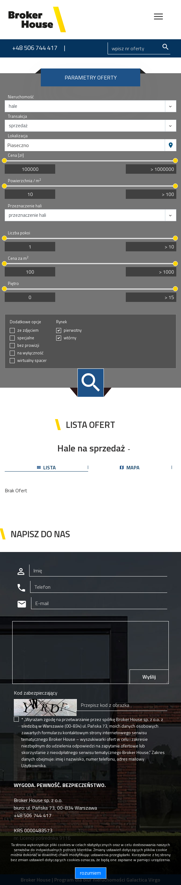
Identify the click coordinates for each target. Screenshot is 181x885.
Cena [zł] (16, 155)
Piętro (13, 284)
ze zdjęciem (28, 330)
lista (46, 467)
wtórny (70, 338)
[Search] (139, 48)
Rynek (61, 322)
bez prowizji (28, 345)
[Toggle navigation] (158, 17)
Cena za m (18, 258)
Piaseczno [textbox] (18, 145)
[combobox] (85, 145)
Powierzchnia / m (24, 181)
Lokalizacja (18, 136)
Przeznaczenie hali (25, 206)
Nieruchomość (21, 97)
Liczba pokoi (19, 233)
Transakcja (17, 116)
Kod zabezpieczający (35, 693)
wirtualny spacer (32, 360)
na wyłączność (30, 353)
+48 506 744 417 (34, 47)
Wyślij (149, 676)
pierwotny (73, 330)
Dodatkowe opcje (25, 322)
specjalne (25, 338)
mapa (130, 467)
